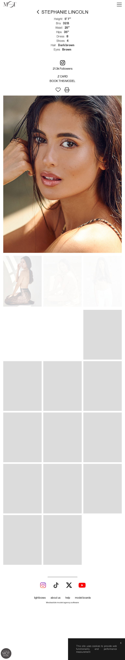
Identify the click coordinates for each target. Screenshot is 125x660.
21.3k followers (62, 65)
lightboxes (40, 598)
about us (56, 598)
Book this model (62, 81)
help (67, 598)
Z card (62, 76)
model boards (83, 598)
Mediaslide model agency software (62, 602)
